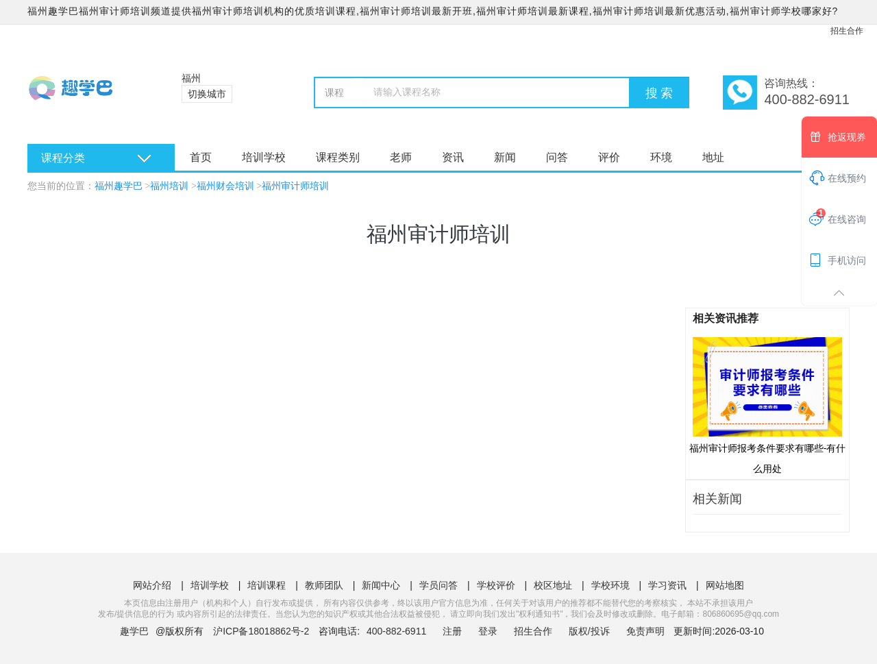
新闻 (505, 157)
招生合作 (846, 31)
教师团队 (324, 585)
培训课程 (266, 585)
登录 (487, 631)
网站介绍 (152, 585)
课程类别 (338, 157)
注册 (452, 631)
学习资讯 (667, 585)
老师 (401, 157)
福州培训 (169, 186)
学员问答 (438, 585)
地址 (713, 157)
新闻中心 (381, 585)
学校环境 (610, 585)
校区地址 (553, 585)
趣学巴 (134, 631)
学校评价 (496, 585)
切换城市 (207, 93)
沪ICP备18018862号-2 (261, 631)
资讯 (453, 157)
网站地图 (725, 585)
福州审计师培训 (295, 186)
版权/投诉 (589, 631)
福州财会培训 (225, 186)
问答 (557, 157)
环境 (661, 157)
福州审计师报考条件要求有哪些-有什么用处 (767, 405)
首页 (201, 157)
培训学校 (264, 157)
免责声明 (645, 631)
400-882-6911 (398, 631)
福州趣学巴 (119, 186)
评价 (609, 157)
